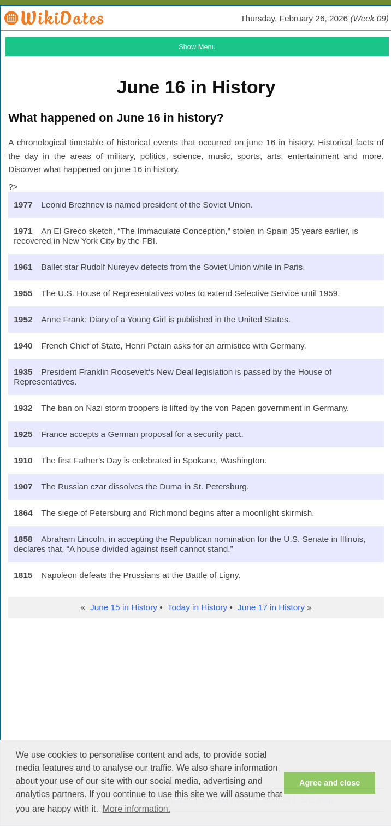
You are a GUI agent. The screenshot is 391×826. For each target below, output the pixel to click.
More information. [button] (137, 808)
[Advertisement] (196, 705)
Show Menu (197, 47)
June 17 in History (271, 607)
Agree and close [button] (329, 782)
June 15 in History (123, 607)
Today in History (197, 607)
